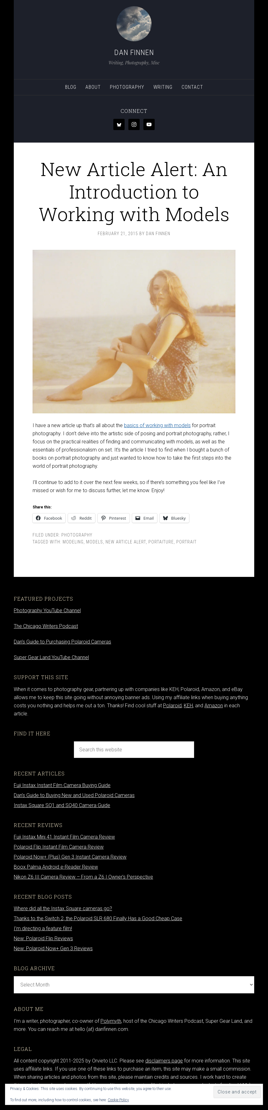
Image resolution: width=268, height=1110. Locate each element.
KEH (188, 706)
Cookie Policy (118, 1100)
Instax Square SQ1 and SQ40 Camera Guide (62, 805)
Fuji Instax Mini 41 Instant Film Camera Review (64, 837)
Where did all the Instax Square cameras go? (63, 908)
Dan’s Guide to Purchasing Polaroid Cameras (62, 642)
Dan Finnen (134, 52)
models (94, 541)
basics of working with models (157, 425)
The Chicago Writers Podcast (46, 626)
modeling (73, 541)
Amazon (213, 706)
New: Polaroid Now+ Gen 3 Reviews (53, 948)
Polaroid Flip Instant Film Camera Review (59, 847)
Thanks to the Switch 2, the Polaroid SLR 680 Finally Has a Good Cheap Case (98, 918)
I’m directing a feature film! (43, 928)
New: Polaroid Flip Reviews (43, 938)
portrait (186, 541)
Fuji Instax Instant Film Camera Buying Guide (62, 785)
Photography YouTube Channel (47, 610)
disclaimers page (164, 1061)
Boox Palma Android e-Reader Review (56, 867)
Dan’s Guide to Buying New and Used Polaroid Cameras (74, 795)
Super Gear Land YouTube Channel (51, 657)
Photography (76, 534)
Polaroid (172, 706)
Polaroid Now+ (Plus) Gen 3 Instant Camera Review (70, 857)
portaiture (161, 541)
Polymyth (110, 1021)
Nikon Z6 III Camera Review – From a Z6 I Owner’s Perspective (83, 877)
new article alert (126, 541)
